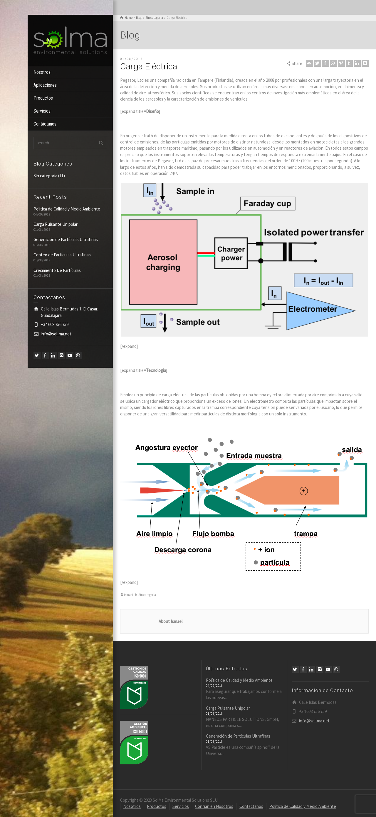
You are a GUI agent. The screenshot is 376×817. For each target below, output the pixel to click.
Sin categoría (45, 175)
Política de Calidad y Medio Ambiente (66, 209)
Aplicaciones (45, 85)
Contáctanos (44, 124)
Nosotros (42, 72)
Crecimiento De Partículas (57, 270)
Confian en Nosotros (214, 806)
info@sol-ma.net (56, 334)
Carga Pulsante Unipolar (55, 224)
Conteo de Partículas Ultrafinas (62, 255)
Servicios (42, 111)
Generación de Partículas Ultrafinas (65, 239)
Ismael (128, 595)
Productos (43, 98)
